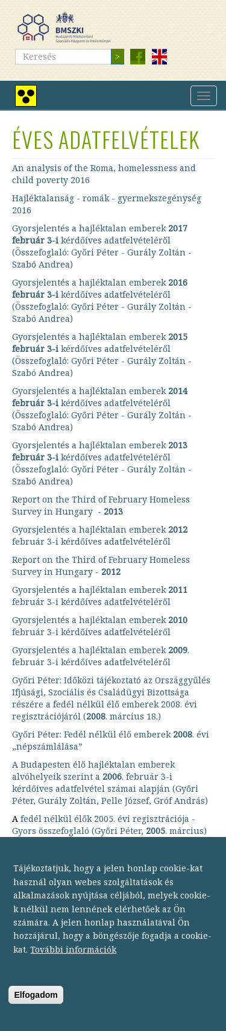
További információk (73, 965)
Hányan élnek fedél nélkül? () (85, 848)
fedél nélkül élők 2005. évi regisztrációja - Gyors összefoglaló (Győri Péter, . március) (109, 824)
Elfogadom (35, 1011)
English (159, 56)
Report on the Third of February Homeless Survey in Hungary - (101, 505)
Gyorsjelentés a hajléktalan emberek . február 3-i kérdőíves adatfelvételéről (100, 656)
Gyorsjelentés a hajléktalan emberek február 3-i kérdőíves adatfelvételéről (99, 535)
